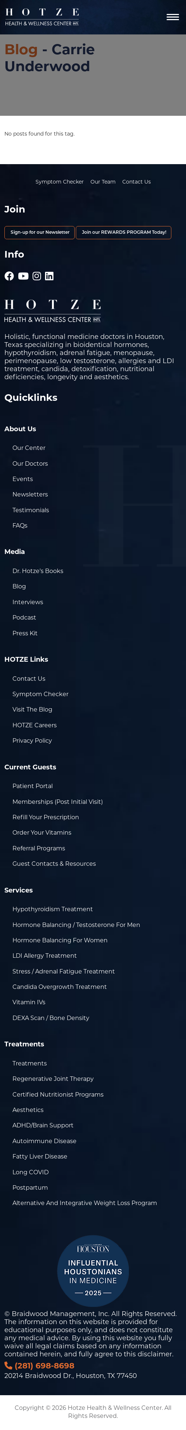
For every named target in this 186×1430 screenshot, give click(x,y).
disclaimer (155, 1354)
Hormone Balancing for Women (60, 941)
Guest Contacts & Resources (54, 864)
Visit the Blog (32, 710)
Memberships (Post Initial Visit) (57, 802)
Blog (21, 51)
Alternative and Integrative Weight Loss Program (84, 1204)
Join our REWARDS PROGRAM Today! (123, 232)
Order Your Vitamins (41, 833)
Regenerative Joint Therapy (53, 1079)
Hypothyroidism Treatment (52, 910)
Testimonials (30, 511)
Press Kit (25, 634)
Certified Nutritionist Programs (58, 1095)
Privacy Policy (32, 741)
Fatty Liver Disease (39, 1157)
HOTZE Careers (34, 726)
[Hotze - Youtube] (23, 273)
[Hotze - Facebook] (9, 273)
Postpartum (30, 1188)
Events (22, 480)
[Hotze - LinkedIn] (49, 273)
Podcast (24, 618)
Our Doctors (30, 464)
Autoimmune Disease (44, 1142)
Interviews (27, 603)
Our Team (103, 182)
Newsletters (30, 495)
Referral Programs (38, 849)
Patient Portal (32, 787)
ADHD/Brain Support (43, 1126)
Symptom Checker (60, 182)
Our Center (28, 448)
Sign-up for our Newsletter (40, 232)
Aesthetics (28, 1110)
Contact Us (136, 182)
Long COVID (30, 1173)
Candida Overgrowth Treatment (59, 987)
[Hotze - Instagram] (37, 273)
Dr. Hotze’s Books (37, 571)
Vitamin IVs (28, 1003)
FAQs (19, 526)
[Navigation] (173, 17)
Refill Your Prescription (45, 818)
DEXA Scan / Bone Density (50, 1018)
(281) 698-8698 (39, 1366)
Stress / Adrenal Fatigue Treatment (63, 972)
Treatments (29, 1064)
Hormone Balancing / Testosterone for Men (76, 925)
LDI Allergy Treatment (44, 956)
